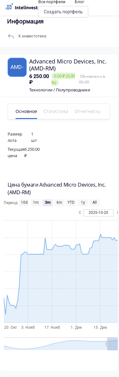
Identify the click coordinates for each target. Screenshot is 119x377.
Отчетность (87, 111)
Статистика (55, 111)
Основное (26, 111)
